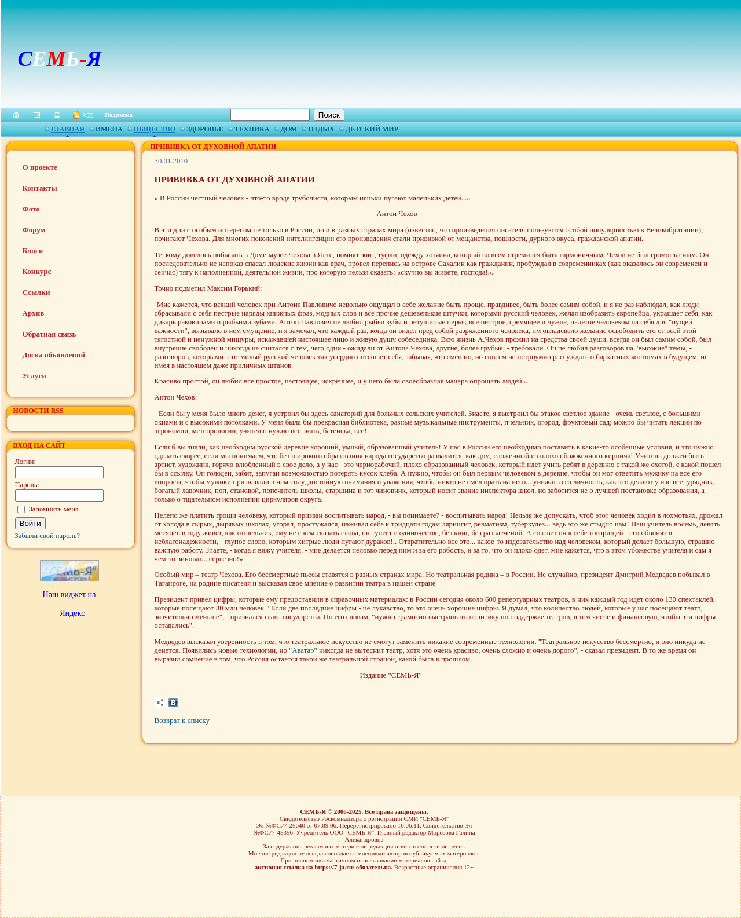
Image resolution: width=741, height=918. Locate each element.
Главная (68, 129)
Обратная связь (49, 334)
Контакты (40, 188)
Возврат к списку (182, 720)
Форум (34, 229)
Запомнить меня (54, 509)
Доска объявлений (54, 354)
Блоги (33, 250)
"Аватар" (304, 650)
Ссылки (36, 292)
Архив (34, 313)
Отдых (321, 129)
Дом (289, 129)
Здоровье (204, 129)
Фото (31, 208)
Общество (154, 129)
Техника (252, 129)
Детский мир (372, 129)
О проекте (40, 167)
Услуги (34, 375)
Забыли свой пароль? (47, 536)
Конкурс (37, 271)
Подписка (119, 114)
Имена (109, 129)
